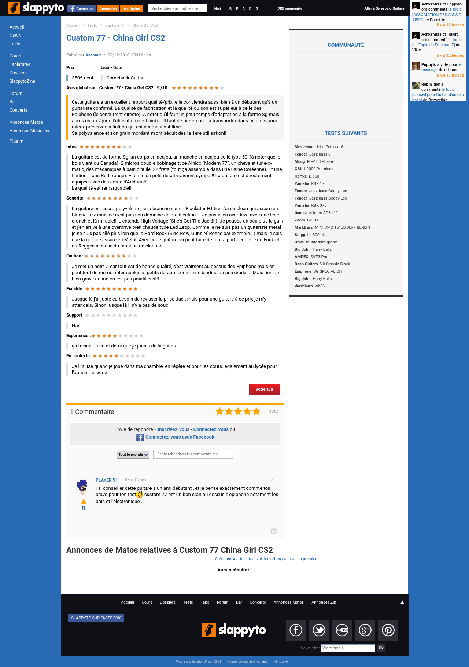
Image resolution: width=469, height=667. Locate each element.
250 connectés (290, 9)
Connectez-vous (211, 429)
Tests (15, 43)
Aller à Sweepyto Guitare (384, 8)
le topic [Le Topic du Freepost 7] (437, 42)
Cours (15, 56)
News (15, 35)
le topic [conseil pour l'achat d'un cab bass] (438, 95)
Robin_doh (430, 84)
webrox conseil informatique (247, 661)
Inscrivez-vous (173, 429)
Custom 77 (115, 25)
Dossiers (18, 72)
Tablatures (20, 64)
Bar (13, 101)
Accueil (17, 27)
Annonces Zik (323, 602)
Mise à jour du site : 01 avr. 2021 (198, 661)
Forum (16, 93)
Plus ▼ (16, 141)
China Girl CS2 (145, 25)
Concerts (18, 110)
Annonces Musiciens (30, 130)
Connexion (85, 9)
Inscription (131, 9)
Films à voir (281, 661)
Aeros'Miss (431, 4)
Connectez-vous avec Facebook (175, 437)
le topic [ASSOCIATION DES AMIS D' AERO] (437, 14)
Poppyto (428, 64)
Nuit (217, 9)
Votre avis (265, 389)
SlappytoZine (22, 81)
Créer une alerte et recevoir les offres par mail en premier (266, 558)
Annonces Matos (26, 122)
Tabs (204, 602)
